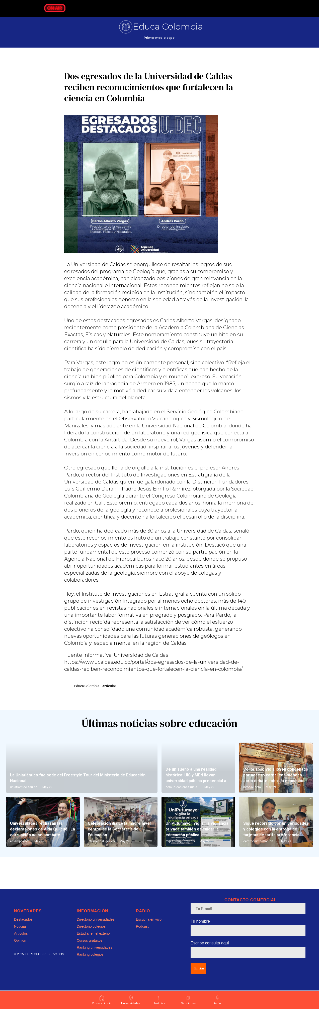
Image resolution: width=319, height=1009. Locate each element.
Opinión (20, 947)
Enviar (199, 974)
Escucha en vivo (149, 926)
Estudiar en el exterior (94, 940)
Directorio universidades (95, 926)
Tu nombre (200, 928)
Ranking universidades (94, 954)
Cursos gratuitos (89, 947)
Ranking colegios (90, 961)
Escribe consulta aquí (210, 949)
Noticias (20, 933)
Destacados (23, 926)
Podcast (142, 933)
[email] (248, 915)
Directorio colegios (91, 933)
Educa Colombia (168, 26)
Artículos (21, 940)
